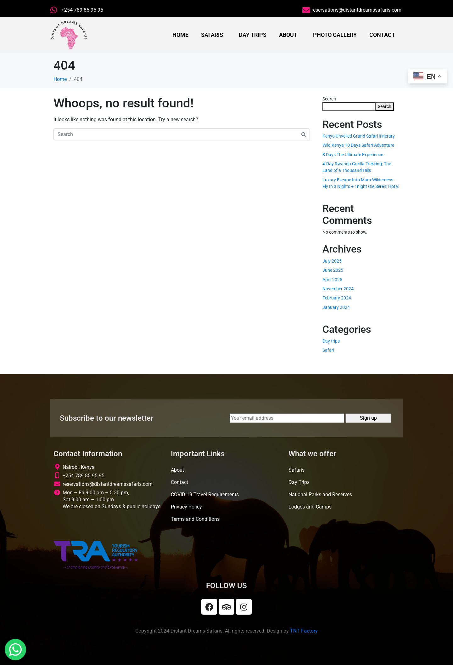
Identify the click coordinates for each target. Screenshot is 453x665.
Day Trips (252, 34)
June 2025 (332, 270)
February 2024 (336, 297)
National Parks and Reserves (320, 494)
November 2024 (338, 288)
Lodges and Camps (310, 507)
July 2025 (332, 261)
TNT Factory (304, 631)
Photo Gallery (335, 34)
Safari (328, 350)
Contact (382, 34)
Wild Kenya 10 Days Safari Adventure (358, 145)
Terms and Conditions (195, 519)
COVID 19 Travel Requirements (205, 494)
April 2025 (332, 279)
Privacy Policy (186, 507)
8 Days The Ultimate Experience (352, 154)
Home (180, 34)
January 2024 (336, 307)
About (288, 34)
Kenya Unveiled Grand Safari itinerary (358, 136)
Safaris (212, 34)
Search (329, 98)
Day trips (331, 341)
